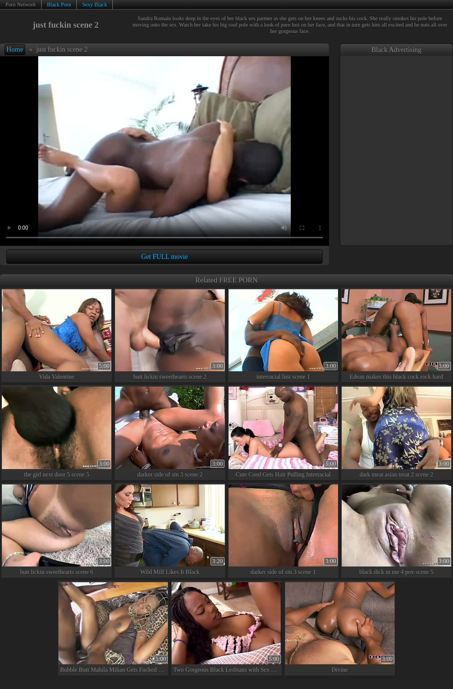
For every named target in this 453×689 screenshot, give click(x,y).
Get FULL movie (164, 256)
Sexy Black (94, 4)
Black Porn (59, 4)
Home (14, 49)
